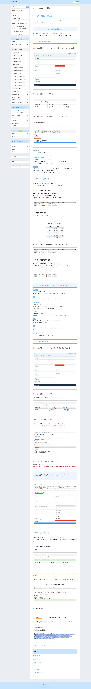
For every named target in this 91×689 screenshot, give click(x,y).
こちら (51, 185)
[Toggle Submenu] (20, 42)
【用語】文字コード (37, 666)
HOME (45, 684)
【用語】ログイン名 (37, 659)
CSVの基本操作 (36, 655)
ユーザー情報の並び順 (38, 669)
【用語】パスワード (37, 662)
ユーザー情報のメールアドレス (40, 672)
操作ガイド (22, 2)
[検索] (27, 7)
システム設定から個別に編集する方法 (41, 22)
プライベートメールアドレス (39, 676)
